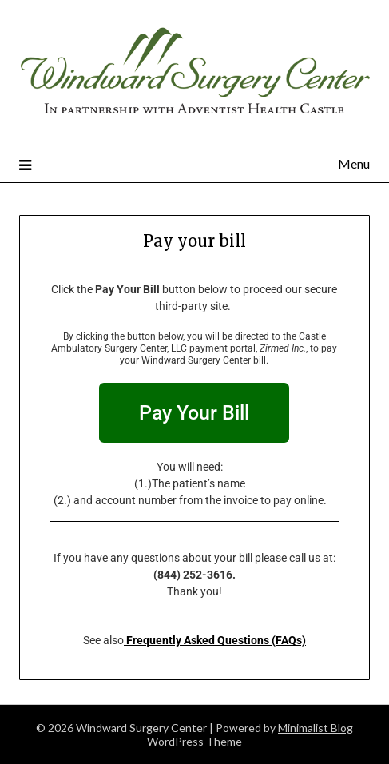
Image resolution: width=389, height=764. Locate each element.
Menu (354, 163)
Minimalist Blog (315, 727)
